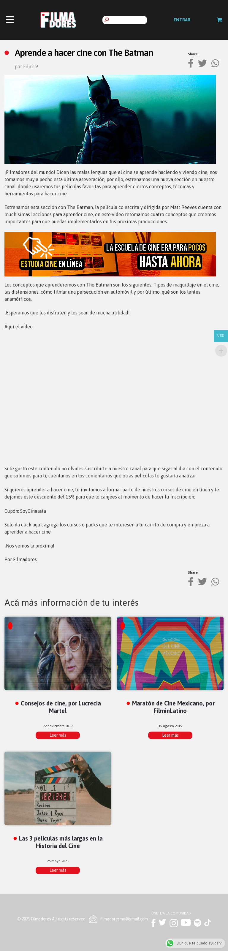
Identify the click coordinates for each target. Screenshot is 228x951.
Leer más (58, 735)
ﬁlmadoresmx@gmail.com (124, 919)
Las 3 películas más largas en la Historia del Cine (61, 842)
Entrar (182, 19)
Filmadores (25, 559)
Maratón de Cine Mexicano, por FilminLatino (173, 707)
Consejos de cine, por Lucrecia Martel (61, 707)
